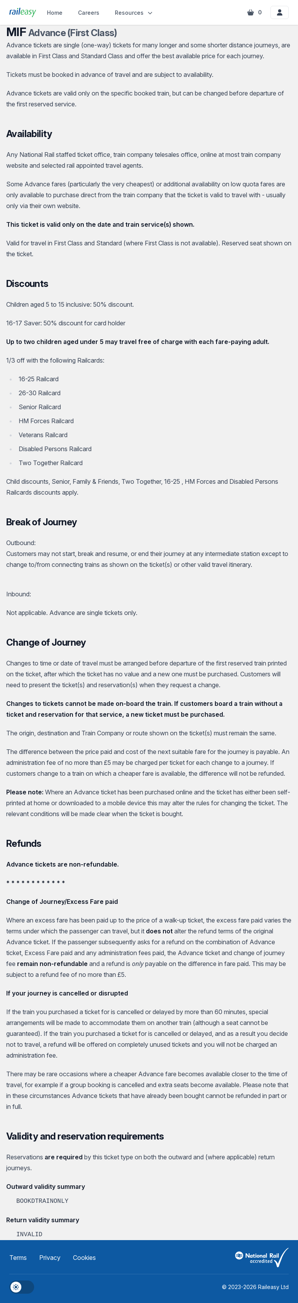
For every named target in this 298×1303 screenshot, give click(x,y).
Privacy (50, 1257)
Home (54, 12)
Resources (134, 12)
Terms (18, 1257)
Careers (88, 12)
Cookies (84, 1257)
